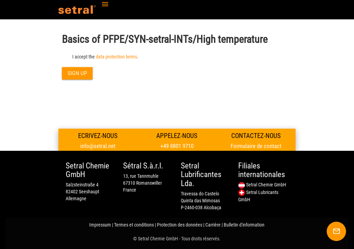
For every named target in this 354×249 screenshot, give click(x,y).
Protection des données (179, 225)
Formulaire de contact (256, 145)
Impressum (100, 225)
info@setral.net (97, 145)
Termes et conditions (134, 225)
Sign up (77, 73)
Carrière (213, 225)
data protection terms (116, 56)
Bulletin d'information (244, 225)
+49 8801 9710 (177, 145)
